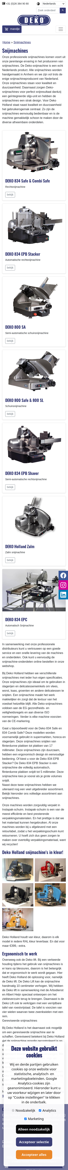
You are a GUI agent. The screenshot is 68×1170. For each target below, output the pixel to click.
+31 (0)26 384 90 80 (17, 3)
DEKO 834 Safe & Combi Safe (27, 181)
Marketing (34, 1119)
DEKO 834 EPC (16, 619)
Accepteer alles (34, 1154)
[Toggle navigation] (61, 29)
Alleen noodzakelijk (34, 1129)
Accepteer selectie (34, 1142)
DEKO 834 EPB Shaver (22, 473)
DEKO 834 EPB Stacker (22, 254)
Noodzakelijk (23, 1110)
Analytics (47, 1110)
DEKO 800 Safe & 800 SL (24, 400)
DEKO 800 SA (15, 327)
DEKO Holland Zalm (19, 546)
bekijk (10, 194)
